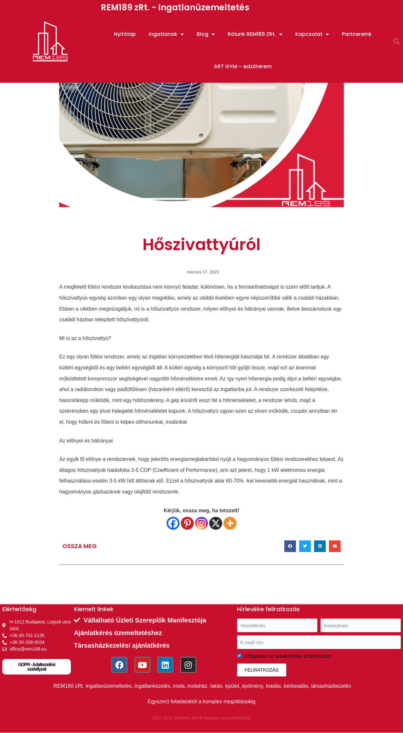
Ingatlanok (166, 34)
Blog (206, 34)
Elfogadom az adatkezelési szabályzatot (288, 656)
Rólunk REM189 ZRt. (255, 34)
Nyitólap (125, 34)
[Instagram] (201, 523)
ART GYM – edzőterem (243, 66)
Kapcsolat (312, 34)
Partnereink (357, 34)
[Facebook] (173, 523)
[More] (229, 523)
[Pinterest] (187, 523)
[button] (396, 41)
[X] (215, 523)
